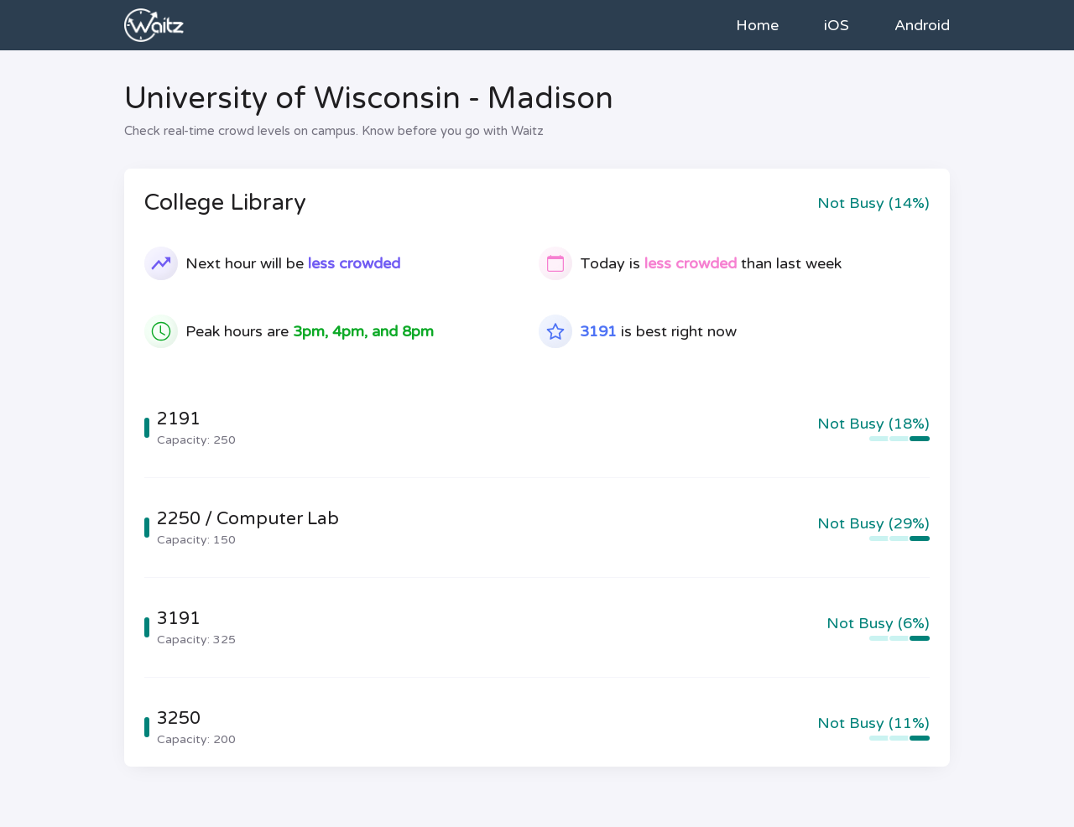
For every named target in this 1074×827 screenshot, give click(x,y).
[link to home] (154, 25)
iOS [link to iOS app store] (836, 25)
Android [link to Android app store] (922, 25)
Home (757, 25)
